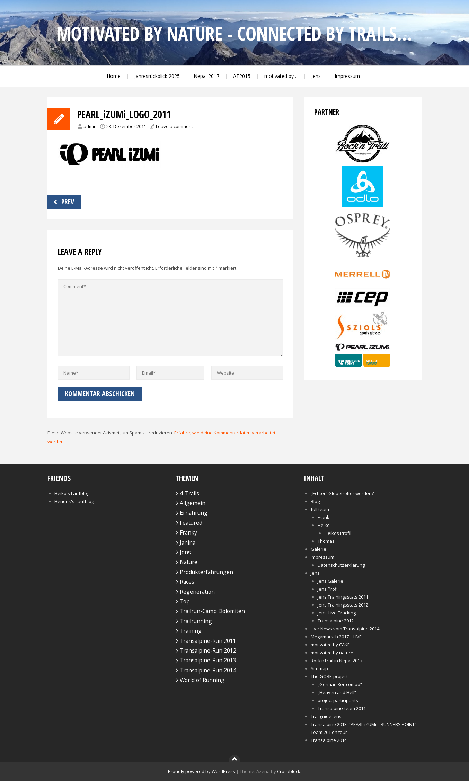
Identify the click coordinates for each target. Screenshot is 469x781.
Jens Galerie (330, 581)
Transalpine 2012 (336, 621)
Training (191, 631)
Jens (316, 76)
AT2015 (241, 76)
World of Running (202, 680)
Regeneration (197, 591)
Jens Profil (328, 589)
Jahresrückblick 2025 (157, 76)
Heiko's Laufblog (71, 493)
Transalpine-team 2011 (342, 708)
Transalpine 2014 (329, 740)
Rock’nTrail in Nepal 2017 (336, 660)
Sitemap (319, 668)
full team (320, 509)
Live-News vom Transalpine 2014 (345, 629)
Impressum (347, 76)
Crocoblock (288, 771)
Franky (188, 532)
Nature (188, 562)
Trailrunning (196, 621)
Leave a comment (174, 126)
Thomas (326, 541)
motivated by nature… (334, 652)
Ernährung (193, 513)
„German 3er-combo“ (340, 684)
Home (114, 76)
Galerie (318, 549)
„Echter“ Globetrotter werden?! (343, 493)
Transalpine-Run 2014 (208, 670)
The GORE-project (329, 676)
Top (185, 601)
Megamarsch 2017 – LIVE (336, 637)
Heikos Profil (338, 533)
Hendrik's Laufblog (74, 501)
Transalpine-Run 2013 (208, 660)
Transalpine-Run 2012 (208, 650)
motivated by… (281, 76)
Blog (315, 501)
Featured (191, 523)
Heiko (324, 525)
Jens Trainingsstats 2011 (343, 597)
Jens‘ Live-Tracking (337, 613)
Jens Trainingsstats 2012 (343, 605)
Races (187, 581)
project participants (338, 700)
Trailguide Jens (326, 716)
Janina (187, 542)
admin (90, 126)
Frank (323, 517)
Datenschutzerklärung (341, 565)
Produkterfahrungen (206, 572)
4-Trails (189, 493)
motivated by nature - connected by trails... (234, 33)
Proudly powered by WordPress (201, 771)
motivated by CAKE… (332, 644)
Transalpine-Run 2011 (208, 641)
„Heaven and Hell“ (337, 692)
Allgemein (192, 503)
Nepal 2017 (206, 76)
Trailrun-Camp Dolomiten (212, 611)
